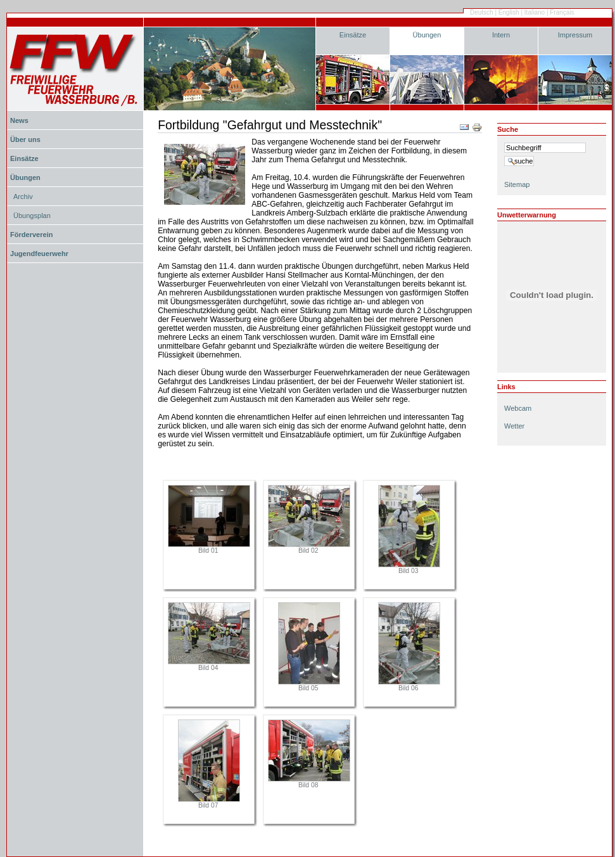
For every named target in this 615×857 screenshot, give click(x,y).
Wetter (514, 426)
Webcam (517, 408)
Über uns (25, 139)
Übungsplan (32, 215)
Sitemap (516, 184)
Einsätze (352, 35)
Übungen (427, 35)
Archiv (23, 196)
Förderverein (31, 234)
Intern (501, 35)
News (19, 120)
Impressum (575, 35)
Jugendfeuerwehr (39, 253)
